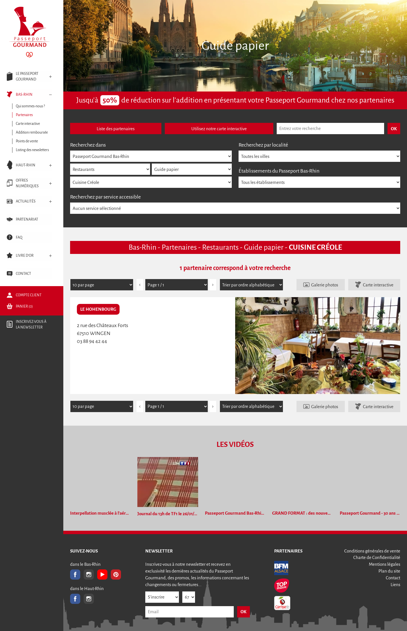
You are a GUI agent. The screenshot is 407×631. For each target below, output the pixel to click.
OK (243, 611)
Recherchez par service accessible (105, 197)
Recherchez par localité (263, 145)
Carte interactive (378, 284)
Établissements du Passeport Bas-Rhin (279, 171)
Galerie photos (324, 284)
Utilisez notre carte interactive (219, 128)
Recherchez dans (88, 145)
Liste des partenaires (116, 128)
